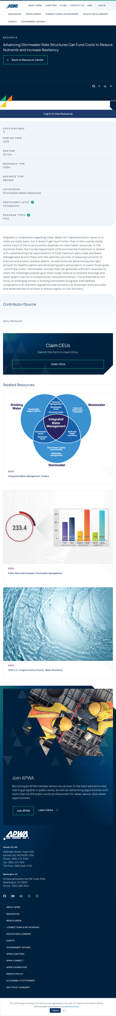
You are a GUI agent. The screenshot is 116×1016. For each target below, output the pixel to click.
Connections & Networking (62, 14)
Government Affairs (33, 21)
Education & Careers (95, 14)
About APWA (35, 5)
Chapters (51, 5)
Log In (101, 5)
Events (12, 21)
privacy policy (72, 1006)
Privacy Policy (14, 973)
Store (63, 5)
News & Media (33, 14)
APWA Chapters (15, 953)
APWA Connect (15, 960)
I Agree (55, 1010)
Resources (14, 14)
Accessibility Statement (20, 980)
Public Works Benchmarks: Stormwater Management (35, 573)
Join (89, 5)
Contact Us (77, 5)
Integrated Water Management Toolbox (28, 476)
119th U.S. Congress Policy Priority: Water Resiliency (35, 670)
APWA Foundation (16, 967)
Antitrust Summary (18, 987)
